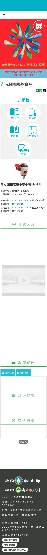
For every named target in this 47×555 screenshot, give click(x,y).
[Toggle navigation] (4, 15)
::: (0, 476)
